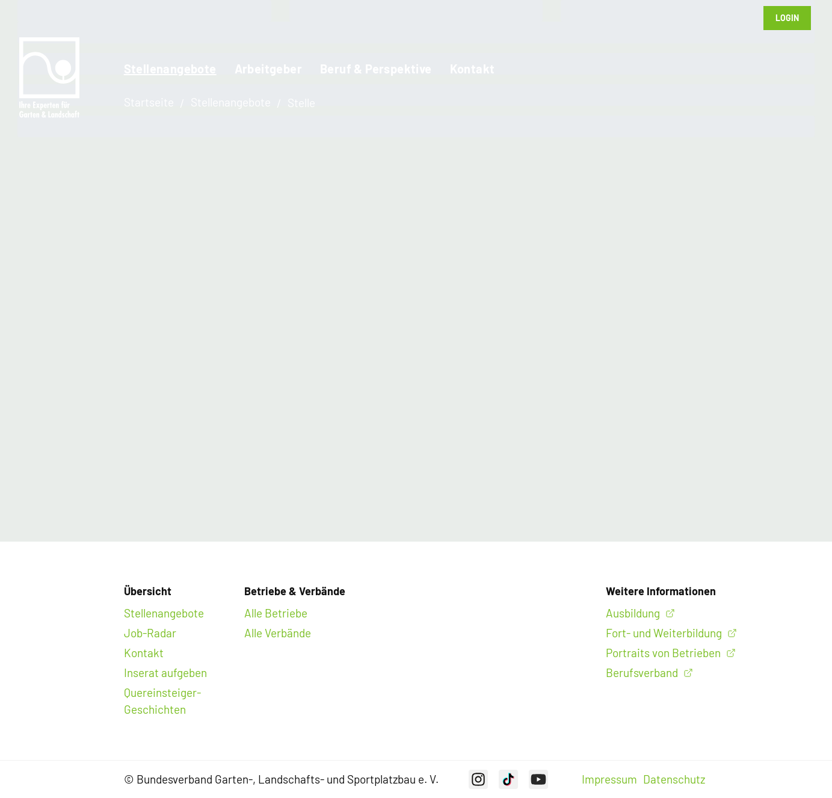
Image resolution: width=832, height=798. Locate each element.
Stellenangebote (170, 68)
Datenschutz (674, 779)
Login (787, 18)
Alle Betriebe (275, 613)
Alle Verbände (277, 633)
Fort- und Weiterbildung (664, 633)
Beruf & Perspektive (376, 68)
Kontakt (472, 68)
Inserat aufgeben (165, 672)
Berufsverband (642, 672)
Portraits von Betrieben (663, 653)
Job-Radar (150, 633)
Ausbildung (633, 613)
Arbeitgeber (268, 68)
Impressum (609, 779)
